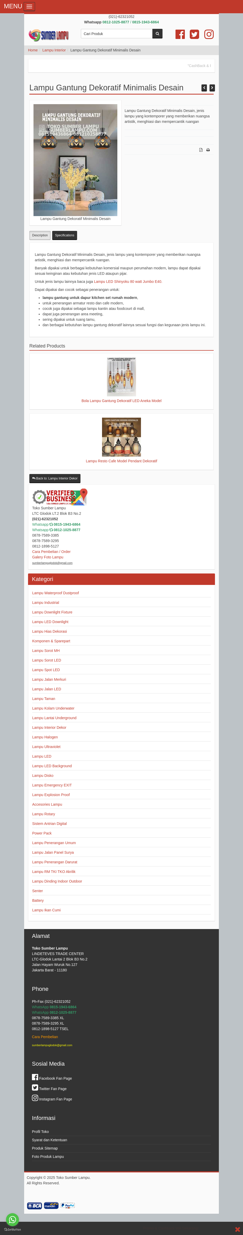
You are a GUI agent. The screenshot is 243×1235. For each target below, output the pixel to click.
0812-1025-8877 (67, 530)
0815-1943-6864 (67, 524)
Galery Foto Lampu (47, 557)
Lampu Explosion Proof (51, 795)
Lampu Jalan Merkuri (49, 679)
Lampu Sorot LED (46, 660)
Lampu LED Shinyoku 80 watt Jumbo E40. (128, 281)
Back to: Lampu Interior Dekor (55, 478)
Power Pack (42, 833)
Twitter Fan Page (49, 1089)
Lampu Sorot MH (46, 651)
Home (33, 50)
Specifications (64, 235)
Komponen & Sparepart (51, 641)
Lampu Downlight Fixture (52, 612)
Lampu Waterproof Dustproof (55, 593)
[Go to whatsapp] (12, 1219)
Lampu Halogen (45, 737)
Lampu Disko (42, 775)
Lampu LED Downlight (50, 622)
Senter (37, 891)
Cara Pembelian (45, 1037)
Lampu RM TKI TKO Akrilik (54, 872)
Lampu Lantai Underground (54, 718)
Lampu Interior (54, 50)
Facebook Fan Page (52, 1078)
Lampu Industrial (45, 602)
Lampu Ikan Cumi (46, 910)
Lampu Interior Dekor (49, 727)
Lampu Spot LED (46, 670)
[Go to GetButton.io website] (12, 1229)
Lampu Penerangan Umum (54, 843)
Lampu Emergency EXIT (52, 785)
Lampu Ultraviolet (46, 747)
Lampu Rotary (43, 814)
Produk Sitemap (45, 1148)
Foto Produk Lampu (48, 1156)
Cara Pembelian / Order (51, 552)
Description (40, 235)
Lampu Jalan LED (46, 689)
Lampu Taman (43, 699)
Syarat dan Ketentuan (49, 1140)
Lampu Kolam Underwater (53, 708)
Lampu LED (41, 756)
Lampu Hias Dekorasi (49, 631)
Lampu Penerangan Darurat (54, 862)
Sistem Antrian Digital (49, 824)
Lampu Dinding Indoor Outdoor (57, 881)
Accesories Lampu (47, 804)
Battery (38, 900)
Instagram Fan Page (52, 1099)
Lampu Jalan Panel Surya (53, 852)
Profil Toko (40, 1132)
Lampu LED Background (52, 766)
